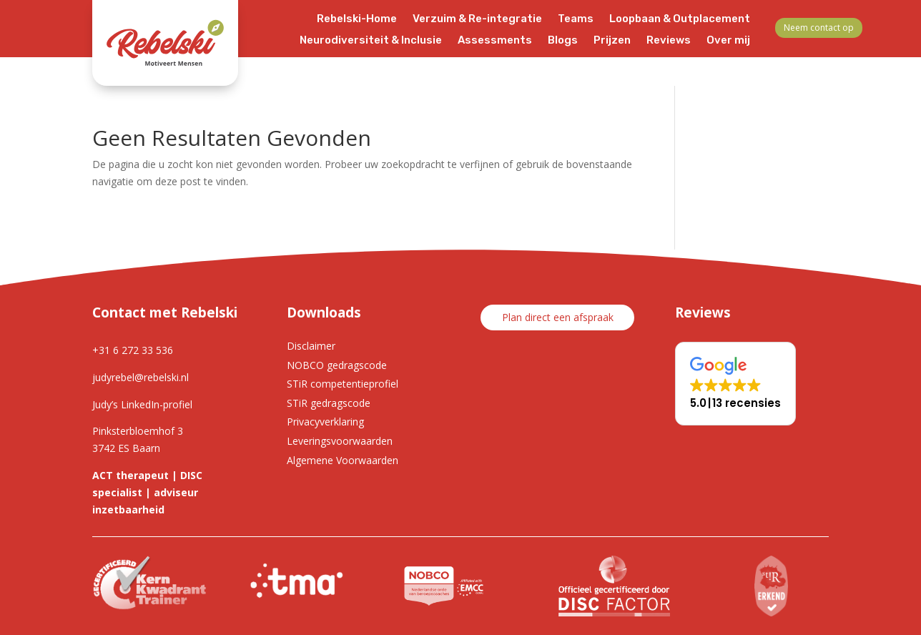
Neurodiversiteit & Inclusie (371, 40)
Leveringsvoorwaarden (340, 441)
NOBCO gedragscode (337, 365)
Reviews (668, 40)
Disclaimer (311, 346)
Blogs (563, 40)
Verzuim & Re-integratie (477, 19)
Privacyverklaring (325, 421)
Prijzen (612, 40)
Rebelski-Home (357, 19)
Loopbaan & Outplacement (679, 19)
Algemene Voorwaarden (342, 460)
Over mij (728, 40)
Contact (728, 62)
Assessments (495, 40)
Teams (576, 19)
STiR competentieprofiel (342, 383)
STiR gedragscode (328, 403)
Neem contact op (819, 27)
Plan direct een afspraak (558, 317)
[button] (735, 383)
